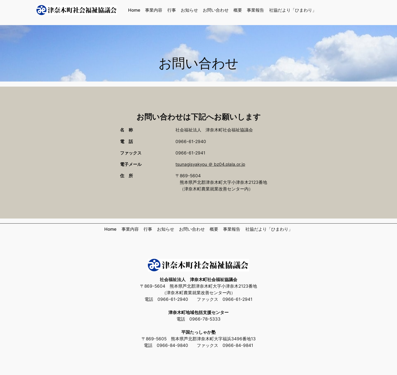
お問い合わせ (198, 63)
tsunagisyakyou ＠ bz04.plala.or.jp (210, 164)
